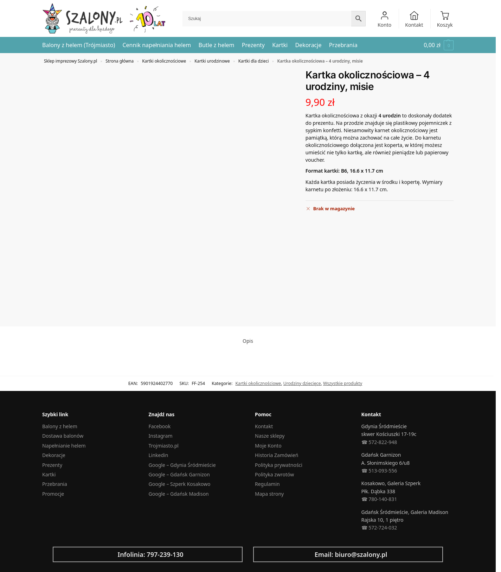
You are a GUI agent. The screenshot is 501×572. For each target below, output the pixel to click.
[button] (439, 45)
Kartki (49, 474)
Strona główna (119, 61)
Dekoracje (53, 455)
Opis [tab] (248, 341)
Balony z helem (59, 426)
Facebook (160, 426)
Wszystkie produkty (342, 383)
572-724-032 (382, 527)
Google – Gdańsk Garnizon (179, 474)
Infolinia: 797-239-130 (150, 554)
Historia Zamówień (276, 455)
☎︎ (364, 527)
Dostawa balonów (62, 435)
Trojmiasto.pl (164, 445)
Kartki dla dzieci (253, 61)
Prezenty (52, 465)
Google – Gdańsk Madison (179, 493)
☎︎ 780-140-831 (379, 499)
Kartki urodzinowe (212, 61)
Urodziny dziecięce (302, 383)
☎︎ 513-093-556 (379, 470)
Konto (384, 19)
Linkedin (158, 455)
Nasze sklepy (269, 435)
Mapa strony (269, 493)
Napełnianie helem (64, 445)
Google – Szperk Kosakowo (180, 484)
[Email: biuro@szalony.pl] (264, 554)
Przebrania (54, 484)
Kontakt (414, 19)
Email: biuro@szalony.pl (351, 554)
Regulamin (267, 484)
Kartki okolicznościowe (164, 61)
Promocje (53, 493)
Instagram (161, 435)
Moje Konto (268, 445)
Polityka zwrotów (274, 474)
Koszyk (445, 19)
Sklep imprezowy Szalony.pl (70, 61)
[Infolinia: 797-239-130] (63, 554)
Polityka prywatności (278, 465)
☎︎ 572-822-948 (379, 442)
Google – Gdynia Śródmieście (182, 465)
